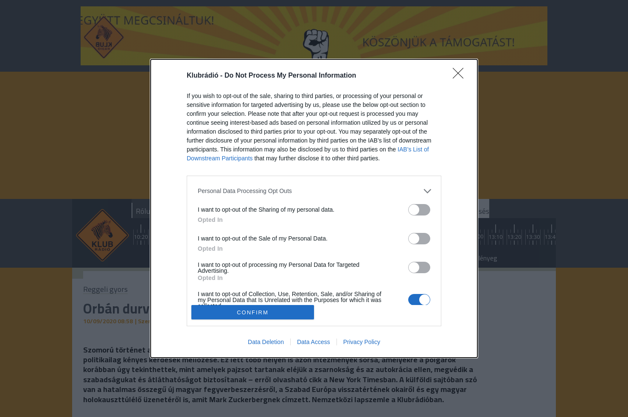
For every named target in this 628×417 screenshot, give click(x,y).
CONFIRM (253, 312)
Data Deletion (266, 342)
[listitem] (314, 191)
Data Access (313, 342)
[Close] (461, 76)
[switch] (419, 209)
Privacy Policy (361, 342)
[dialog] (314, 208)
